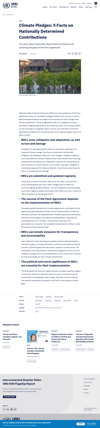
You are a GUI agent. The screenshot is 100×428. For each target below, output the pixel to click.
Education (90, 349)
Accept (80, 424)
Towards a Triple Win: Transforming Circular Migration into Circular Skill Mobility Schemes (85, 338)
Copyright (87, 386)
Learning (88, 7)
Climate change (32, 361)
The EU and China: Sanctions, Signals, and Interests (12, 336)
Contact (89, 3)
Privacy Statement (89, 379)
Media (83, 3)
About (45, 7)
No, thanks (91, 424)
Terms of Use (88, 382)
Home (4, 14)
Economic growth (65, 349)
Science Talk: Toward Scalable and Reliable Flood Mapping (35, 350)
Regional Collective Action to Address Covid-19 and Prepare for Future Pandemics (62, 338)
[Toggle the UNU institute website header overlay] (95, 3)
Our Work (53, 7)
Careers (78, 3)
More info (33, 425)
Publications (64, 7)
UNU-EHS (10, 14)
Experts (74, 7)
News (81, 7)
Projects (71, 3)
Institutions (6, 347)
